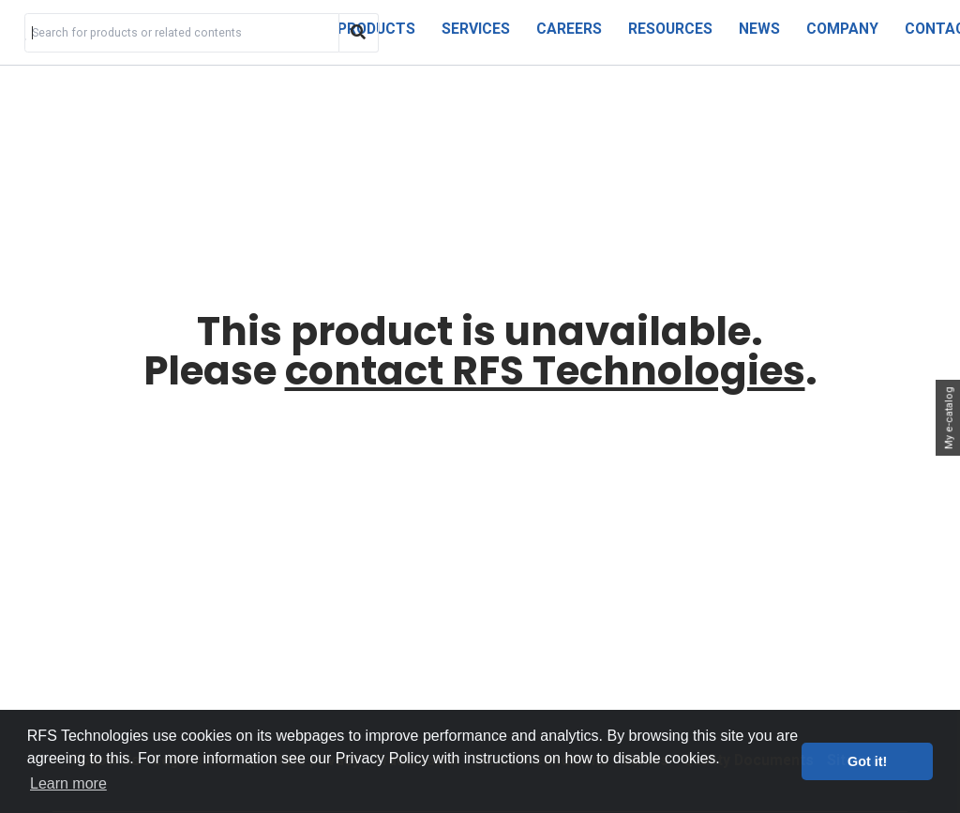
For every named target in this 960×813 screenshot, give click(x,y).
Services (476, 29)
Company (842, 29)
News (759, 29)
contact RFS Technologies (545, 371)
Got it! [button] (867, 761)
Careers (569, 29)
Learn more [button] (68, 783)
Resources (670, 29)
